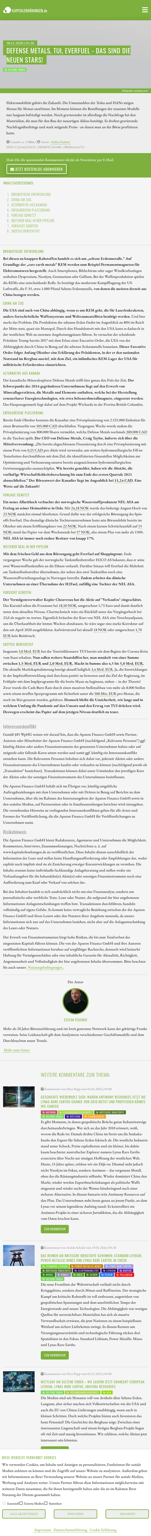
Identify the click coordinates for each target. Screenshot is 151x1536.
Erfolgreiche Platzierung (30, 210)
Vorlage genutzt (23, 215)
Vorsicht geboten (24, 225)
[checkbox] (4, 1503)
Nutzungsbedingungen (45, 967)
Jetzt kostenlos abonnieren (36, 169)
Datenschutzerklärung (70, 1529)
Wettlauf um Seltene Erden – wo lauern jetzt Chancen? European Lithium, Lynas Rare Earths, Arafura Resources (92, 1384)
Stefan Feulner (60, 142)
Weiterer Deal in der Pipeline (32, 220)
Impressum (43, 1529)
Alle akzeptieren (24, 1514)
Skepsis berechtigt (25, 231)
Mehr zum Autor (17, 1049)
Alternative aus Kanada (29, 204)
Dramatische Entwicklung (31, 194)
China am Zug (21, 199)
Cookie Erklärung (103, 1529)
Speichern (75, 1514)
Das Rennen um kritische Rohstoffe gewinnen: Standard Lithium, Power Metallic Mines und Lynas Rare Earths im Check (91, 1258)
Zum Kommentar (55, 1229)
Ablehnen (127, 1514)
